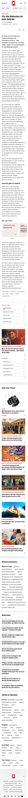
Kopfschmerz (18, 750)
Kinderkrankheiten (7, 750)
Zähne (3, 755)
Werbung (5, 789)
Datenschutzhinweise (8, 785)
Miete (15, 732)
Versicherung (5, 737)
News (3, 8)
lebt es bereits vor (16, 84)
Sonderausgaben (12, 715)
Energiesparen (5, 730)
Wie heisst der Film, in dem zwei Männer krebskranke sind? (13, 599)
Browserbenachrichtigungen (16, 791)
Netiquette (6, 787)
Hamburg (12, 293)
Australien (4, 727)
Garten (15, 765)
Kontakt (6, 791)
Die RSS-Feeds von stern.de (9, 702)
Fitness (18, 747)
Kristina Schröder (21, 291)
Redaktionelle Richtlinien (11, 783)
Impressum (5, 781)
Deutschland (13, 291)
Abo (21, 3)
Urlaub (17, 735)
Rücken (4, 752)
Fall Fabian (15, 8)
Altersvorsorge (13, 725)
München (17, 293)
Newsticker (6, 615)
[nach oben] (24, 776)
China (11, 727)
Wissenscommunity (7, 707)
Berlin (3, 293)
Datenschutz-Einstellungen (15, 789)
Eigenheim (19, 727)
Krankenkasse (7, 732)
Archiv (13, 704)
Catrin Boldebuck (8, 22)
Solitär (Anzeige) (7, 740)
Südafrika (9, 735)
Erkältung (4, 747)
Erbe (13, 730)
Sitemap (16, 710)
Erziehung (13, 760)
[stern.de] (13, 3)
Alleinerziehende (6, 765)
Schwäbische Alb (5, 296)
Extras (7, 8)
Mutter (11, 762)
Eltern (17, 762)
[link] (24, 3)
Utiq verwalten (18, 785)
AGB (19, 783)
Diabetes (19, 745)
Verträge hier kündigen (16, 787)
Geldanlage (20, 730)
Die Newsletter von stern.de (15, 699)
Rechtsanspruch (5, 291)
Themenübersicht (6, 710)
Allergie (12, 745)
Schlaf (10, 752)
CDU (7, 293)
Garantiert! (12, 73)
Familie (3, 11)
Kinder (21, 765)
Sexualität (17, 752)
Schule (21, 760)
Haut (11, 747)
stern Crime (6, 717)
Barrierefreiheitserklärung (16, 781)
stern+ (21, 715)
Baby (4, 762)
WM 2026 (21, 8)
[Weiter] (25, 8)
